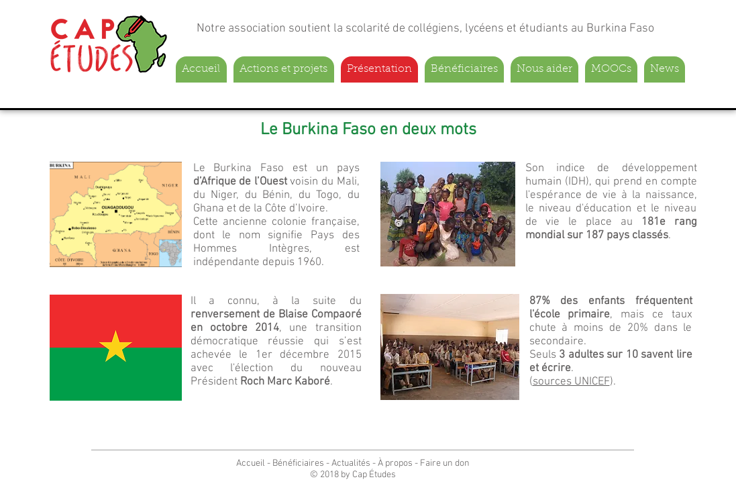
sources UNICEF (571, 382)
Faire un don (445, 463)
